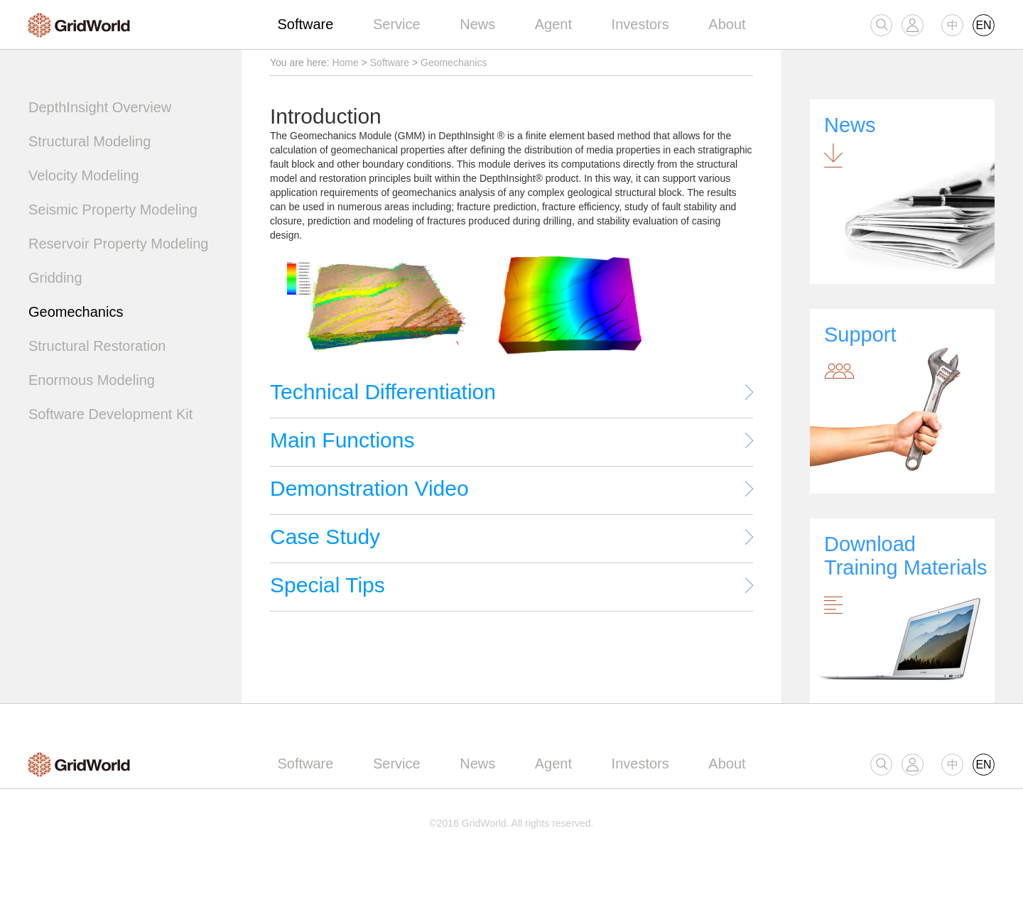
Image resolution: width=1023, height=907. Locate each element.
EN (983, 25)
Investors (640, 24)
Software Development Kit (110, 414)
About (726, 24)
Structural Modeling (89, 141)
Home (345, 62)
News (477, 24)
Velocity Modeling (83, 175)
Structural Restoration (97, 346)
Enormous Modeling (91, 380)
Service (397, 24)
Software (305, 24)
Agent (553, 24)
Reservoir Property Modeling (118, 243)
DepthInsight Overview (99, 107)
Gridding (55, 278)
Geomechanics (75, 312)
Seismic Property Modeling (112, 209)
